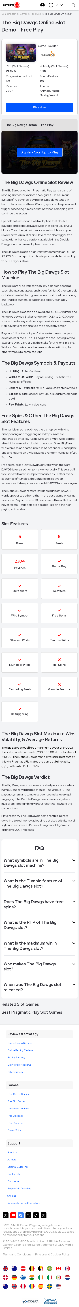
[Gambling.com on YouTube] (13, 1215)
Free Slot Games (16, 1101)
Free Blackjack (15, 1115)
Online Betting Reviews (20, 1050)
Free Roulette (15, 1123)
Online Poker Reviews (19, 1064)
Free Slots (36, 13)
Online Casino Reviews (19, 1043)
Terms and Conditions (17, 1254)
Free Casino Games (18, 1094)
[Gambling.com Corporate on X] (43, 1215)
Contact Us (13, 1174)
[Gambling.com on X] (5, 1215)
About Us (12, 1152)
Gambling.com (8, 13)
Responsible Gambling (19, 1188)
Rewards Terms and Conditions (23, 1203)
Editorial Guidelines (17, 1166)
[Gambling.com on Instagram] (28, 1215)
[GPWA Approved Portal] (50, 1301)
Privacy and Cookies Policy (52, 1254)
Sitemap (11, 1195)
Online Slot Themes (18, 1108)
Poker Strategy (15, 1072)
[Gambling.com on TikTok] (36, 1215)
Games (23, 13)
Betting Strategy (16, 1057)
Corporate (13, 1181)
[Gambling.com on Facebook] (21, 1215)
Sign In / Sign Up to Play (40, 152)
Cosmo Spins (14, 1130)
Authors (11, 1159)
